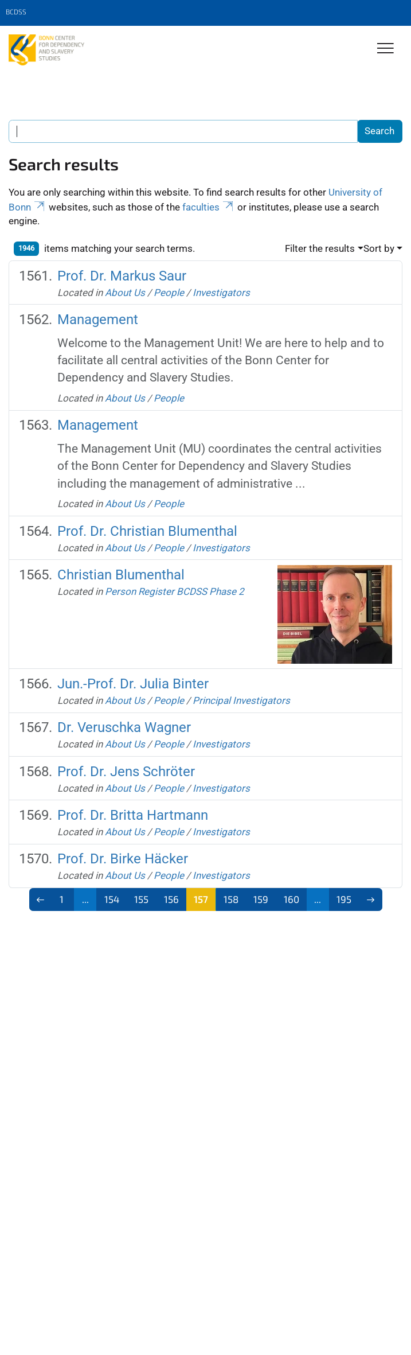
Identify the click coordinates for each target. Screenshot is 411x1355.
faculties (208, 207)
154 (111, 899)
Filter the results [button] (320, 248)
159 (260, 899)
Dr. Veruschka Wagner (124, 727)
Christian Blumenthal (121, 575)
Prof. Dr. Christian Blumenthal (147, 531)
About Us (125, 292)
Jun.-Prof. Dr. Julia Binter (133, 684)
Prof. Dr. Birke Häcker (122, 859)
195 (343, 899)
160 (291, 899)
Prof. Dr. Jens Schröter (126, 772)
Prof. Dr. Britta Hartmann (132, 815)
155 (141, 899)
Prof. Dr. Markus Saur (121, 276)
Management (97, 320)
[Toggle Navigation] (385, 49)
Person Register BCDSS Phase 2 (174, 591)
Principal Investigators (241, 700)
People (169, 292)
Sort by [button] (378, 248)
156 (171, 899)
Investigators (221, 292)
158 (231, 899)
